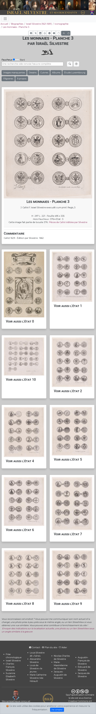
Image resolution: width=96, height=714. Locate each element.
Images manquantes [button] (14, 72)
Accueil (4, 24)
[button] (30, 33)
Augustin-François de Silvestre (84, 660)
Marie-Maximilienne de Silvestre (61, 665)
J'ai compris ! (57, 709)
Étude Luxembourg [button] (74, 72)
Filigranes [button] (8, 78)
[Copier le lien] (58, 33)
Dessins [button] (32, 72)
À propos (21, 78)
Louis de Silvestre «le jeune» (36, 668)
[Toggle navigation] (5, 18)
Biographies (17, 24)
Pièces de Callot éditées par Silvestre (68, 222)
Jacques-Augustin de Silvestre (60, 674)
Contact (34, 647)
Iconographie (61, 24)
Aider (63, 647)
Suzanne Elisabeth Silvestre (10, 676)
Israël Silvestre (13, 660)
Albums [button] (56, 72)
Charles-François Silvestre (10, 667)
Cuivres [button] (44, 72)
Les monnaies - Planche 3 (16, 27)
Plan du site (49, 647)
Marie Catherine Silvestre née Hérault (38, 678)
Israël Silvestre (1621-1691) (39, 24)
